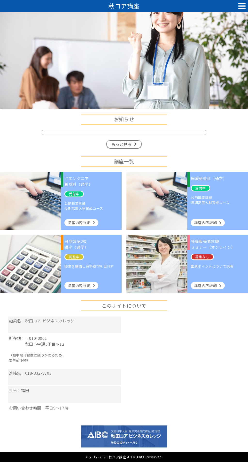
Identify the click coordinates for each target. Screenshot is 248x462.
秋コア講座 (124, 5)
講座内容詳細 (81, 222)
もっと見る (123, 144)
